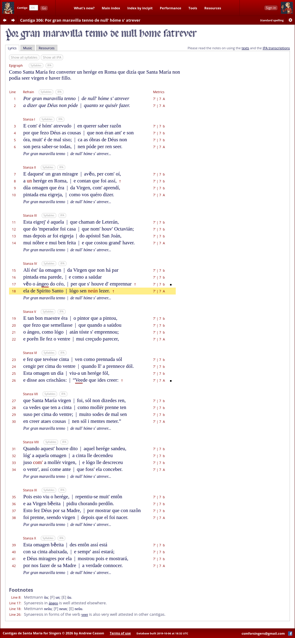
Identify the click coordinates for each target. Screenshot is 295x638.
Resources (212, 8)
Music (27, 48)
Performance (170, 8)
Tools (192, 8)
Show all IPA (52, 57)
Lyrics (12, 48)
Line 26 (14, 614)
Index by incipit (140, 8)
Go (44, 8)
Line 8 (15, 597)
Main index (111, 8)
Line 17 (14, 603)
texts (245, 48)
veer (84, 614)
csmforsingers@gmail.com (263, 633)
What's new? (84, 8)
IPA (49, 65)
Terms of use (120, 633)
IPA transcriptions (276, 48)
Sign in (271, 7)
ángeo (53, 603)
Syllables (36, 65)
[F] (52, 597)
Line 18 (14, 608)
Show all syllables (24, 57)
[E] (64, 597)
